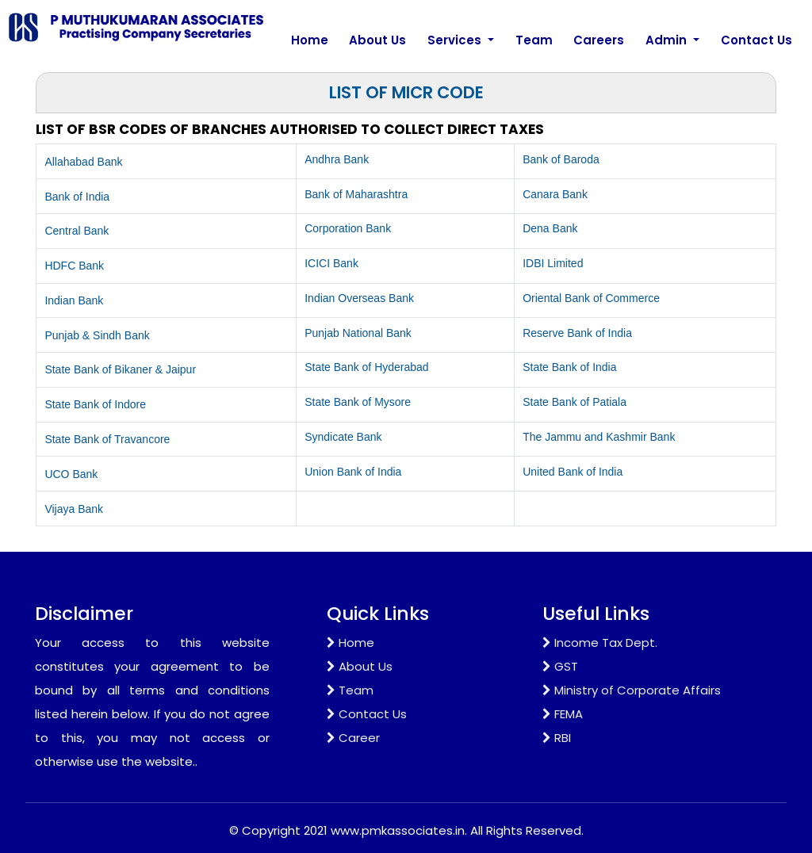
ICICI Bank (331, 263)
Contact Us (756, 40)
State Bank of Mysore (357, 402)
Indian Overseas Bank (359, 298)
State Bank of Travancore (107, 439)
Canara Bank (555, 194)
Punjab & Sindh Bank (96, 335)
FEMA (562, 714)
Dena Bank (550, 228)
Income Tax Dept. (599, 642)
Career (353, 737)
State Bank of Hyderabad (366, 367)
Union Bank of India (352, 471)
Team (534, 40)
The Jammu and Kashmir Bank (599, 436)
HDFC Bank (74, 265)
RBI (556, 737)
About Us (377, 40)
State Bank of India (569, 367)
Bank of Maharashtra (356, 194)
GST (560, 666)
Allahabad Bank (83, 161)
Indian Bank (73, 300)
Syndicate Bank (342, 436)
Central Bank (76, 230)
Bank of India (76, 196)
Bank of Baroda (561, 159)
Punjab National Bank (358, 333)
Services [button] (456, 40)
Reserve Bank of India (577, 333)
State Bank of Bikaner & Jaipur (120, 369)
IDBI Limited (553, 263)
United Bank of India (572, 471)
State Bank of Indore (95, 404)
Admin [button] (667, 40)
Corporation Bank (347, 228)
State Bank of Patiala (574, 402)
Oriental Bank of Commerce (591, 298)
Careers (598, 40)
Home (309, 40)
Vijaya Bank (73, 509)
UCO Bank (71, 474)
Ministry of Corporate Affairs (631, 690)
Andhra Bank (336, 159)
